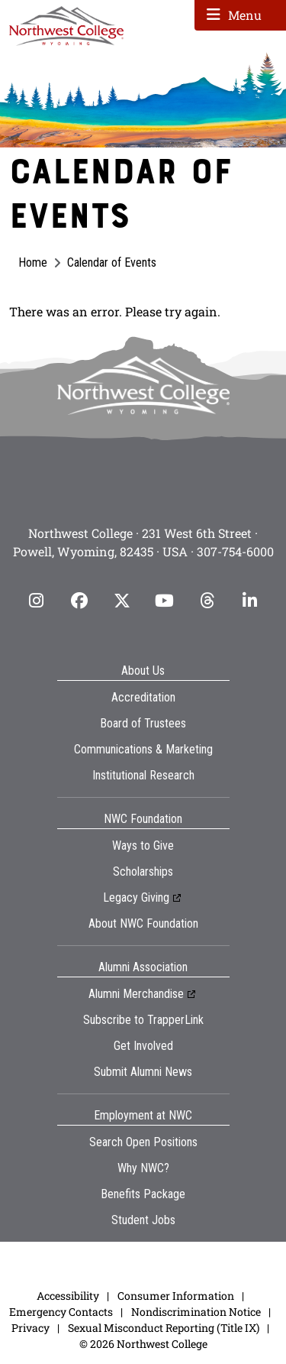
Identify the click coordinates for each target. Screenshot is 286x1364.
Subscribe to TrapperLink (143, 1019)
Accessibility (68, 1295)
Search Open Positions (143, 1142)
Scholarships (143, 871)
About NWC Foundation (143, 923)
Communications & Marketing (143, 749)
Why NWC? (143, 1168)
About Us (143, 670)
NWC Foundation (143, 819)
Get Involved (143, 1045)
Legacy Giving (136, 897)
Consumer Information (175, 1295)
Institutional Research (143, 775)
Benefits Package (143, 1194)
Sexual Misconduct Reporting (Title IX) (163, 1327)
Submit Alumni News (143, 1071)
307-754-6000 (235, 551)
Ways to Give (143, 845)
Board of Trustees (143, 723)
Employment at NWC (143, 1115)
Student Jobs (143, 1220)
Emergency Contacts (61, 1311)
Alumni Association (143, 967)
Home (32, 262)
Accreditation (143, 697)
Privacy (30, 1327)
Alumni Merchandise (136, 994)
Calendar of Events (111, 262)
